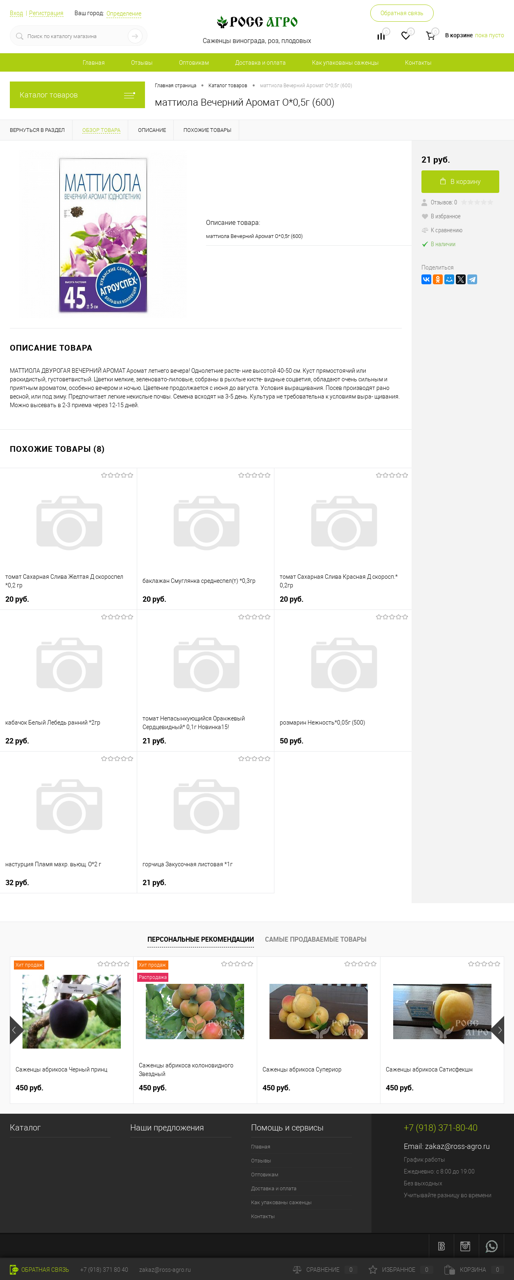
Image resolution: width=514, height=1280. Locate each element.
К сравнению (441, 230)
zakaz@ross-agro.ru (457, 1146)
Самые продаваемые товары (316, 939)
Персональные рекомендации (200, 939)
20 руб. (17, 599)
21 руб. (154, 740)
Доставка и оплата (260, 62)
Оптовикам (194, 62)
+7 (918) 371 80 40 (104, 1269)
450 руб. (29, 1087)
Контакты (418, 62)
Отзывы (142, 62)
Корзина (474, 1269)
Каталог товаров (77, 95)
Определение (123, 13)
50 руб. (291, 740)
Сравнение (325, 1269)
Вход (16, 13)
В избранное (441, 216)
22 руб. (17, 740)
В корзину (460, 182)
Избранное (401, 1269)
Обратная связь (401, 13)
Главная (94, 62)
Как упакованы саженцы (345, 62)
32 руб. (17, 882)
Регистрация (46, 13)
